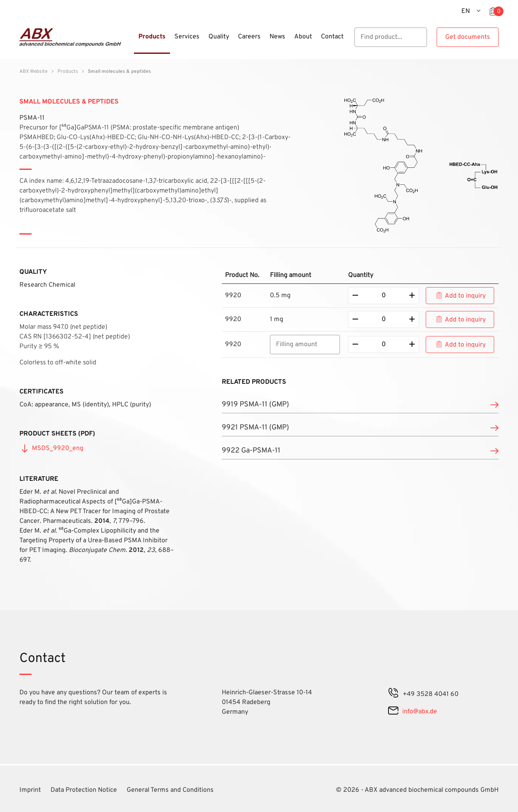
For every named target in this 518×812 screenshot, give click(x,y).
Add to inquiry (465, 296)
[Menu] (131, 41)
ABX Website (33, 71)
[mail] (393, 712)
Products (67, 71)
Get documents (467, 37)
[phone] (393, 694)
